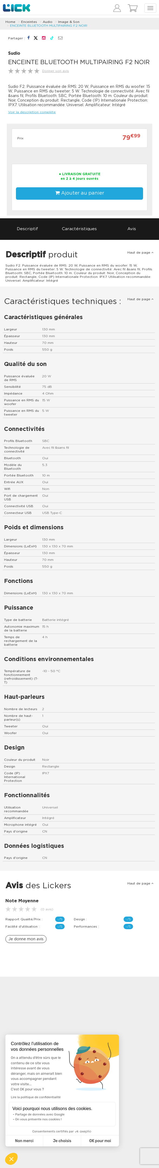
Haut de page (140, 252)
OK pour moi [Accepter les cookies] (100, 1141)
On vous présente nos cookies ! (38, 1119)
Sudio (14, 53)
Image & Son (69, 21)
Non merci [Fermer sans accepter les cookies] (24, 1141)
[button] (11, 1158)
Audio (47, 21)
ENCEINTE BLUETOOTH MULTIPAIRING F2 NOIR (48, 25)
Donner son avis (55, 70)
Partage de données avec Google (40, 1114)
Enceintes (29, 21)
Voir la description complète (32, 112)
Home (10, 21)
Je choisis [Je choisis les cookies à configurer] (62, 1141)
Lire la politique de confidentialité (36, 1097)
